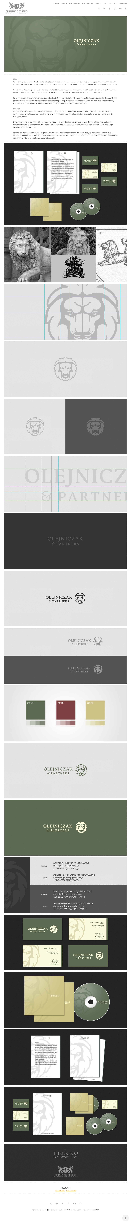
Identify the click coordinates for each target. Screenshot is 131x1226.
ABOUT (105, 3)
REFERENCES (122, 3)
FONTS (98, 3)
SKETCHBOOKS (87, 3)
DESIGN (56, 3)
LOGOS (64, 3)
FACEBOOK (60, 1190)
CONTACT (112, 3)
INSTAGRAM (71, 1190)
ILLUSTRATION (74, 3)
